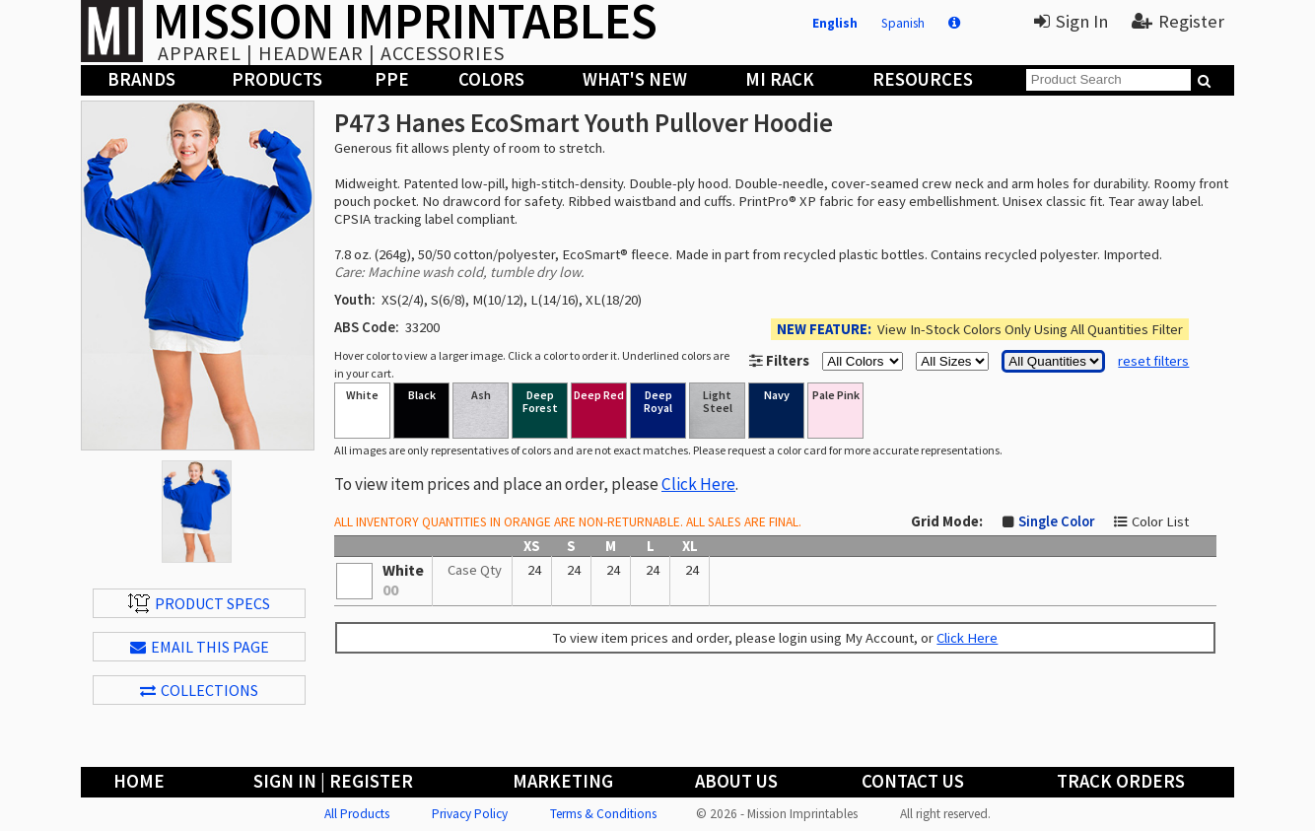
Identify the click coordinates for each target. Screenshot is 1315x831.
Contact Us (913, 781)
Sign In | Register (333, 781)
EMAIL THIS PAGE (199, 647)
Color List (1160, 521)
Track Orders (1121, 781)
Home (139, 781)
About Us (736, 781)
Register (1178, 21)
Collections (199, 690)
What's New (635, 79)
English (835, 23)
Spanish (903, 23)
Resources (922, 79)
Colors (491, 79)
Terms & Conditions (603, 813)
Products (277, 79)
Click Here (698, 484)
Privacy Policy (470, 813)
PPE (392, 79)
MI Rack (779, 79)
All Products (356, 813)
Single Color (1056, 521)
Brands (141, 79)
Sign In (1071, 21)
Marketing (563, 781)
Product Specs (199, 603)
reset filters (1153, 361)
